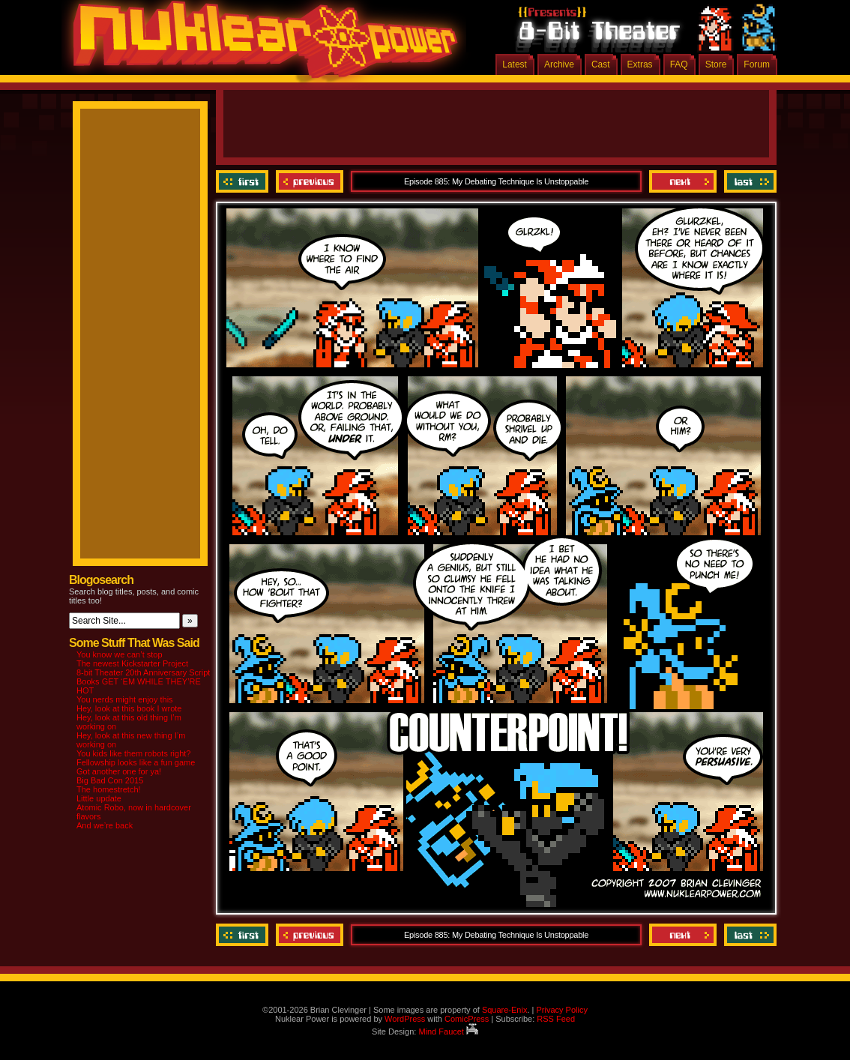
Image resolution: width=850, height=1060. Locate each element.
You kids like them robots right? (133, 753)
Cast (600, 64)
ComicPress (466, 1018)
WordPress (405, 1018)
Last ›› (748, 181)
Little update (98, 798)
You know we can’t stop (119, 654)
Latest (514, 64)
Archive (559, 64)
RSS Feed (556, 1018)
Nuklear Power (260, 45)
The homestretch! (108, 789)
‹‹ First (244, 181)
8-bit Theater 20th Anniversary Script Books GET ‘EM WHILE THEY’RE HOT (143, 681)
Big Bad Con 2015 (109, 780)
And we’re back (104, 825)
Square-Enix (505, 1009)
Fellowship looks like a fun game (135, 762)
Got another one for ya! (118, 771)
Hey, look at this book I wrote (128, 708)
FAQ (679, 64)
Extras (640, 64)
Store (716, 64)
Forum (757, 64)
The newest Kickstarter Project (132, 663)
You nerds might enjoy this (124, 699)
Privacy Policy (561, 1009)
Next (682, 181)
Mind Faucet (448, 1031)
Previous (309, 181)
